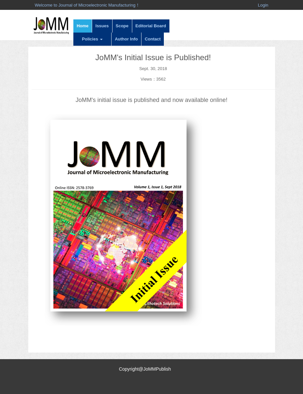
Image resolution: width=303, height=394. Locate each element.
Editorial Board (151, 25)
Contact (153, 39)
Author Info (126, 39)
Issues (102, 25)
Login (263, 5)
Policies (92, 39)
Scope (122, 25)
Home (82, 25)
